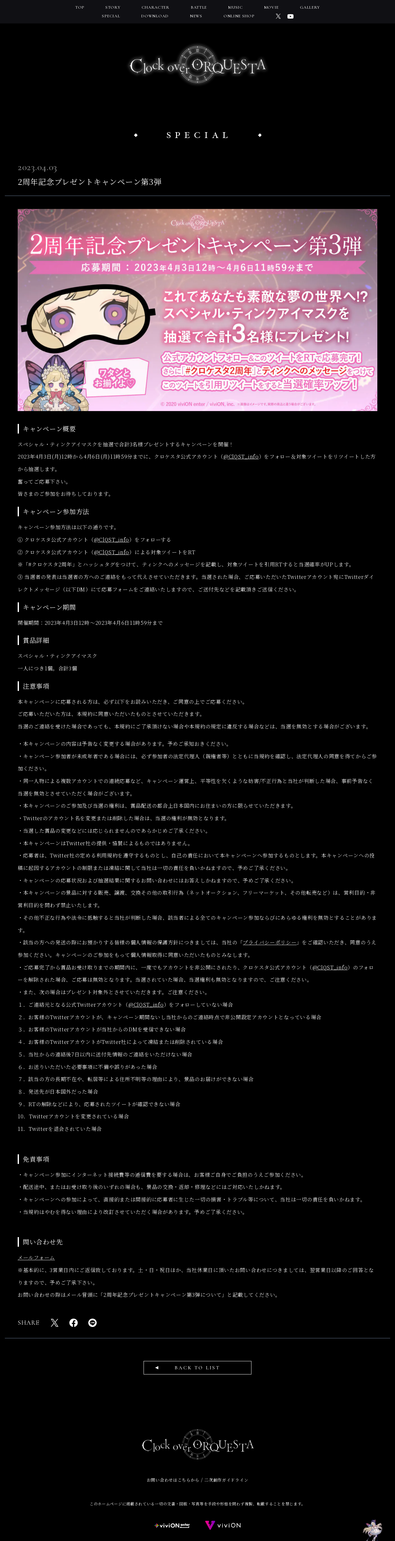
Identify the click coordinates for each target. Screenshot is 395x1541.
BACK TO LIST (197, 1368)
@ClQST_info (241, 456)
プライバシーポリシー (269, 942)
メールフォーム (36, 1257)
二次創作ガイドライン (226, 1480)
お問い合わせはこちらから (173, 1480)
